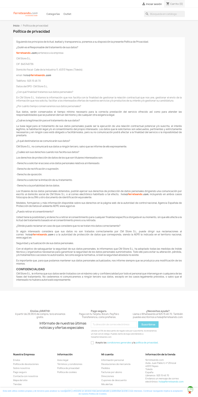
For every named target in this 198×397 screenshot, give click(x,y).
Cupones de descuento (114, 380)
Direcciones (107, 376)
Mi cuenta (107, 354)
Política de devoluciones (26, 364)
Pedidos (105, 368)
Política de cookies (67, 372)
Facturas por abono (111, 372)
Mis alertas (107, 384)
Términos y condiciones (69, 364)
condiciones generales (119, 342)
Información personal (112, 360)
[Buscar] (164, 14)
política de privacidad (147, 342)
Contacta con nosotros (25, 376)
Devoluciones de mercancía (115, 364)
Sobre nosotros (21, 368)
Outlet (67, 14)
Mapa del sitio (20, 380)
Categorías (53, 14)
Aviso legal (62, 360)
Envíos (16, 360)
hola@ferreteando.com (171, 381)
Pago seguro (20, 372)
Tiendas (17, 384)
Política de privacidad (68, 368)
